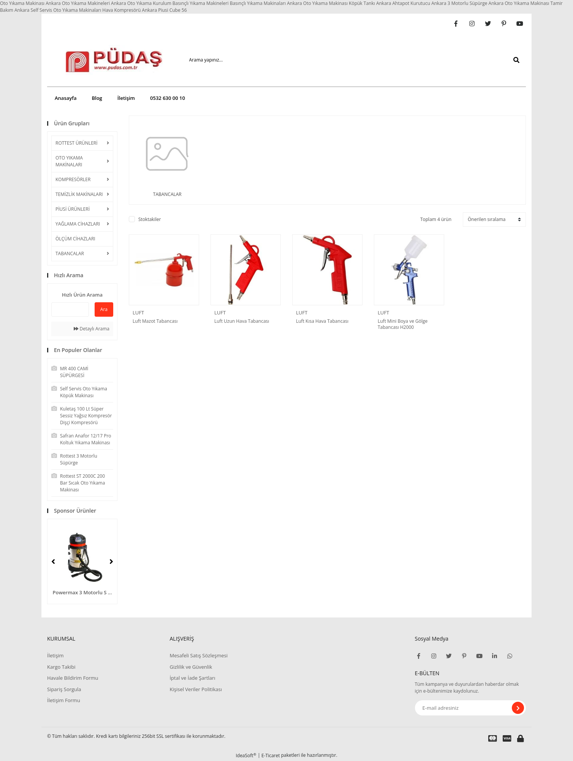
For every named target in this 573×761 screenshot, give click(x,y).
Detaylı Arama (91, 328)
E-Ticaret (270, 755)
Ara (104, 309)
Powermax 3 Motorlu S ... (82, 592)
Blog (97, 98)
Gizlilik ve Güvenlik (190, 666)
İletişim (126, 98)
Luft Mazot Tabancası (155, 321)
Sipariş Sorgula (64, 689)
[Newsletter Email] (470, 707)
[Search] (348, 60)
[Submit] (518, 708)
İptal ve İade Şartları (192, 677)
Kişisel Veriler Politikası (195, 689)
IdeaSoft (246, 755)
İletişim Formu (63, 700)
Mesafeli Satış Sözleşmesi (198, 655)
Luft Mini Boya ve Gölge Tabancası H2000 (402, 324)
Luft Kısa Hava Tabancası (322, 321)
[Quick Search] (70, 309)
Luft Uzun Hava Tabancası (241, 321)
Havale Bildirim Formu (72, 677)
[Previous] (53, 561)
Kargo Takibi (61, 666)
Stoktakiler (149, 219)
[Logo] (102, 60)
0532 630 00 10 (167, 98)
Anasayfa (65, 98)
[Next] (111, 561)
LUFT (138, 312)
